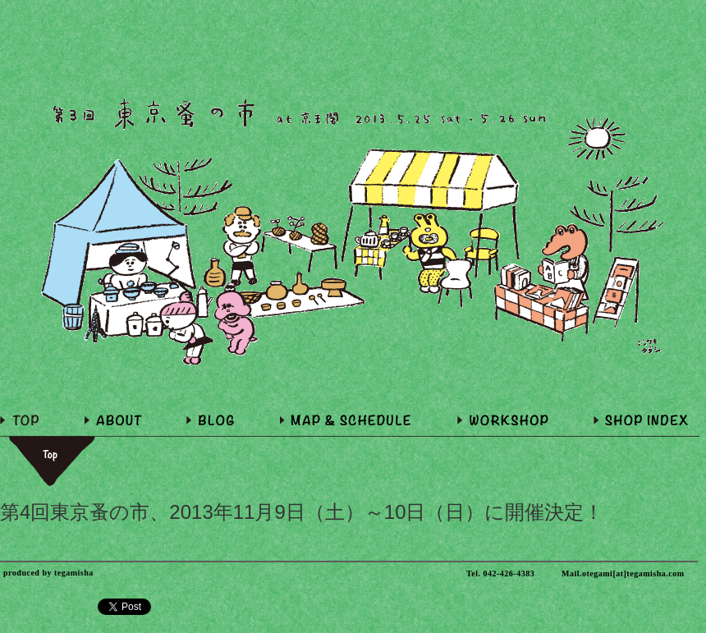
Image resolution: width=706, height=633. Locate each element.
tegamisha (74, 572)
